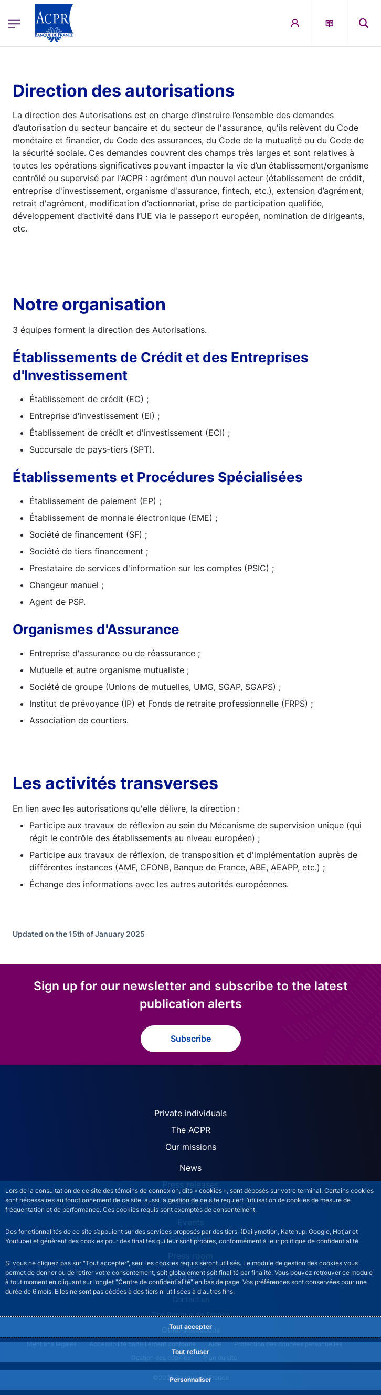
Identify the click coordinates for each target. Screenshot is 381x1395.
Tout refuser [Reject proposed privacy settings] (190, 1352)
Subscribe (191, 1038)
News (190, 1167)
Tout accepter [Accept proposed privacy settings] (190, 1326)
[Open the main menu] (14, 23)
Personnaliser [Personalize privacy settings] (190, 1379)
